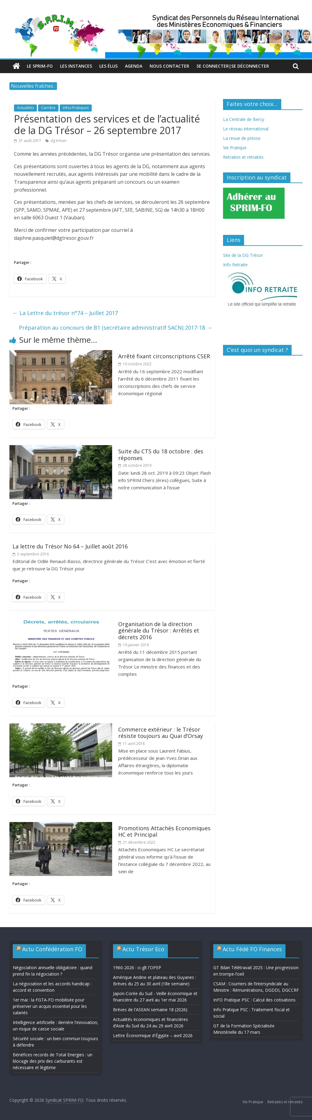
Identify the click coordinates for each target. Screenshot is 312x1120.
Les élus (108, 66)
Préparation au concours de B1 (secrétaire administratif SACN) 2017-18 (115, 327)
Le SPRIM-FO (40, 66)
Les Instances (76, 66)
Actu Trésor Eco (143, 949)
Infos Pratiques (76, 107)
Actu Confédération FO (52, 949)
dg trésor (59, 140)
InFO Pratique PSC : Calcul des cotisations (254, 1000)
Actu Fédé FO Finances (252, 949)
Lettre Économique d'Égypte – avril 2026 (153, 1035)
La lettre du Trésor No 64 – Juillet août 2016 (70, 546)
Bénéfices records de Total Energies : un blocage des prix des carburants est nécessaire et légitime (52, 1061)
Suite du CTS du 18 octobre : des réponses (160, 455)
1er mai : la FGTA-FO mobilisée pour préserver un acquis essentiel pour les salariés (50, 1006)
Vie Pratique (234, 148)
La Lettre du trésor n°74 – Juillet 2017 (65, 313)
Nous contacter (169, 66)
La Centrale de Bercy (243, 119)
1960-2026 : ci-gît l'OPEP (137, 967)
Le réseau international (245, 129)
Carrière (48, 107)
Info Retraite (235, 265)
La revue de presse (242, 138)
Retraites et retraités (243, 157)
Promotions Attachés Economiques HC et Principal (164, 831)
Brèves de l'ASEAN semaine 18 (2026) (150, 1009)
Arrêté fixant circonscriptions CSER (164, 356)
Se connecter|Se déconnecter (233, 66)
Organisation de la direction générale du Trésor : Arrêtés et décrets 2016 (158, 630)
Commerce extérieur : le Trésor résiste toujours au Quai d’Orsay (160, 733)
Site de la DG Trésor (243, 255)
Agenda (133, 66)
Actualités (25, 107)
